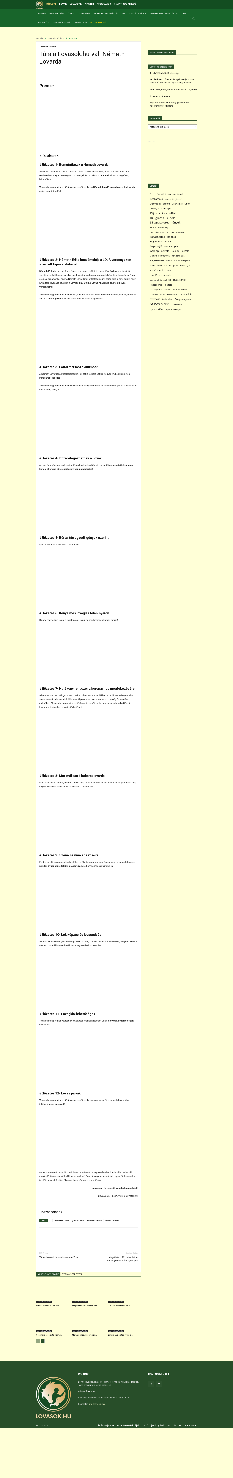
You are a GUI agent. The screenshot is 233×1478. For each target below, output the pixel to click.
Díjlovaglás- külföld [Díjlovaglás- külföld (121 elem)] (181, 203)
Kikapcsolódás (80, 22)
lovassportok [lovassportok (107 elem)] (179, 279)
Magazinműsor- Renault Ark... (85, 1306)
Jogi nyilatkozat (160, 1425)
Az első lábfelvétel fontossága (164, 73)
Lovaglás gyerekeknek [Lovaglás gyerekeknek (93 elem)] (160, 275)
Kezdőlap (40, 38)
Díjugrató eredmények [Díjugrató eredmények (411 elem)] (165, 222)
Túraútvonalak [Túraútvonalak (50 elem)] (176, 304)
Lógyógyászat (84, 13)
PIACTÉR (89, 3)
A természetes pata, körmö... (49, 1335)
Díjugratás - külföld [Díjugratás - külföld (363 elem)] (162, 217)
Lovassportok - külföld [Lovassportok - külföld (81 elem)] (160, 289)
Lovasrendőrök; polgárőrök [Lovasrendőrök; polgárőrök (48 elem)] (160, 280)
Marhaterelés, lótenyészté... (85, 1335)
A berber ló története (160, 96)
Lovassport (41, 13)
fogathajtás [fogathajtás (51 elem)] (180, 232)
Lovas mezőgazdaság (61, 22)
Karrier (177, 1425)
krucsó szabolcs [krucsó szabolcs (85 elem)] (157, 270)
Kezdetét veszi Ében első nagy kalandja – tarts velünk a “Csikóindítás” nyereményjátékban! (172, 81)
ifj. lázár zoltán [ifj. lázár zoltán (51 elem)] (156, 265)
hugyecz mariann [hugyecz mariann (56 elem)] (157, 261)
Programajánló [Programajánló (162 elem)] (183, 299)
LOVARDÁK (76, 3)
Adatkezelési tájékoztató (132, 1425)
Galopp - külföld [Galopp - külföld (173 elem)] (180, 251)
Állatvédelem (141, 13)
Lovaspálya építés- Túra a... (120, 1335)
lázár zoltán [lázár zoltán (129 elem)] (186, 294)
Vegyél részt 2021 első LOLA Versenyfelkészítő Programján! (122, 1259)
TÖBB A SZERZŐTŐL (72, 1274)
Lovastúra (181, 13)
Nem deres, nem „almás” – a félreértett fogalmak (173, 89)
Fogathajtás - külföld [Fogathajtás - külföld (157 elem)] (161, 241)
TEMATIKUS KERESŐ (125, 3)
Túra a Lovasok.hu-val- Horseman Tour (58, 1257)
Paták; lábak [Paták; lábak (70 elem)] (167, 299)
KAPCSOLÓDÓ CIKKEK (48, 1274)
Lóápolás (169, 13)
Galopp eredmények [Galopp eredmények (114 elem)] (160, 255)
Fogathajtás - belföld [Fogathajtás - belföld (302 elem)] (163, 236)
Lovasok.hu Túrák (54, 38)
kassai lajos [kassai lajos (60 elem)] (185, 265)
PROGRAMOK (104, 3)
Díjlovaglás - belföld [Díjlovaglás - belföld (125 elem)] (160, 203)
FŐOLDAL (51, 3)
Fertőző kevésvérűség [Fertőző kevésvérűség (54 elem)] (159, 227)
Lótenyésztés (111, 13)
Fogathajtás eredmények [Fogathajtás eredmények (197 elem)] (164, 246)
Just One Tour (78, 1221)
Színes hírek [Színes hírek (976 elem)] (159, 303)
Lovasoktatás (126, 13)
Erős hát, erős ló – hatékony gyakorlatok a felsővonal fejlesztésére (169, 104)
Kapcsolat (191, 1425)
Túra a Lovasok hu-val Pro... (48, 1306)
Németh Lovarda (112, 1221)
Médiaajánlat (106, 1425)
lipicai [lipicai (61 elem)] (169, 270)
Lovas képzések (156, 13)
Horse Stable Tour (61, 1221)
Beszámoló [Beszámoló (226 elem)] (156, 198)
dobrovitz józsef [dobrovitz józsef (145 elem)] (173, 198)
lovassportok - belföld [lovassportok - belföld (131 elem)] (161, 284)
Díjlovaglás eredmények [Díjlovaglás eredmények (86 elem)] (161, 208)
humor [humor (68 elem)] (169, 260)
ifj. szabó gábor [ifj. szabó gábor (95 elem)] (171, 265)
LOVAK (63, 3)
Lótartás (71, 13)
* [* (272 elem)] (150, 194)
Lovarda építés (42, 22)
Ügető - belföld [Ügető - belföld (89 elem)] (156, 309)
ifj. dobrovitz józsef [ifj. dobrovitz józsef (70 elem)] (182, 260)
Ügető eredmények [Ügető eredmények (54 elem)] (173, 309)
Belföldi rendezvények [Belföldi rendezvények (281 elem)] (170, 194)
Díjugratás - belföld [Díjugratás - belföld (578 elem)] (163, 213)
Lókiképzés (98, 13)
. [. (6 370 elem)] (154, 193)
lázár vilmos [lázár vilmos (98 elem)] (173, 294)
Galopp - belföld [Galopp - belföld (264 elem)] (160, 250)
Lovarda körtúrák (94, 1221)
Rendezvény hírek (57, 13)
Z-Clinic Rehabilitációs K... (120, 1306)
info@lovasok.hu (97, 1403)
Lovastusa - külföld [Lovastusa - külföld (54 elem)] (157, 294)
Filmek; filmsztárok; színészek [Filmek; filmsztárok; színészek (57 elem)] (162, 232)
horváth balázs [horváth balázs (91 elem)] (179, 255)
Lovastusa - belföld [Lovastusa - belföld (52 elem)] (179, 289)
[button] (193, 19)
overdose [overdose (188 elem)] (155, 299)
